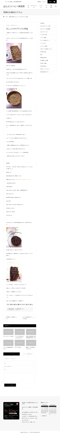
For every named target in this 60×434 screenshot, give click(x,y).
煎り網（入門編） (43, 63)
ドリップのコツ (43, 43)
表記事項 (51, 6)
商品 (28, 6)
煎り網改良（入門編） (44, 60)
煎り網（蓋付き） (43, 66)
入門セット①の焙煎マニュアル (46, 48)
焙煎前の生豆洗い (43, 57)
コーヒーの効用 (43, 37)
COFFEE (12, 308)
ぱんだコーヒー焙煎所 (14, 6)
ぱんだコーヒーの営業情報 (45, 28)
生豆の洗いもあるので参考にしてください (23, 179)
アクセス (46, 6)
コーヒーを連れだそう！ (44, 40)
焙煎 (41, 54)
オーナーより (41, 6)
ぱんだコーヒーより (34, 6)
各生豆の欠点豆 (43, 51)
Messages (42, 23)
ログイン (44, 1)
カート (53, 1)
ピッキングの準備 (43, 46)
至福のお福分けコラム (14, 25)
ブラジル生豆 (11, 309)
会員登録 (39, 1)
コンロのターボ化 (43, 34)
